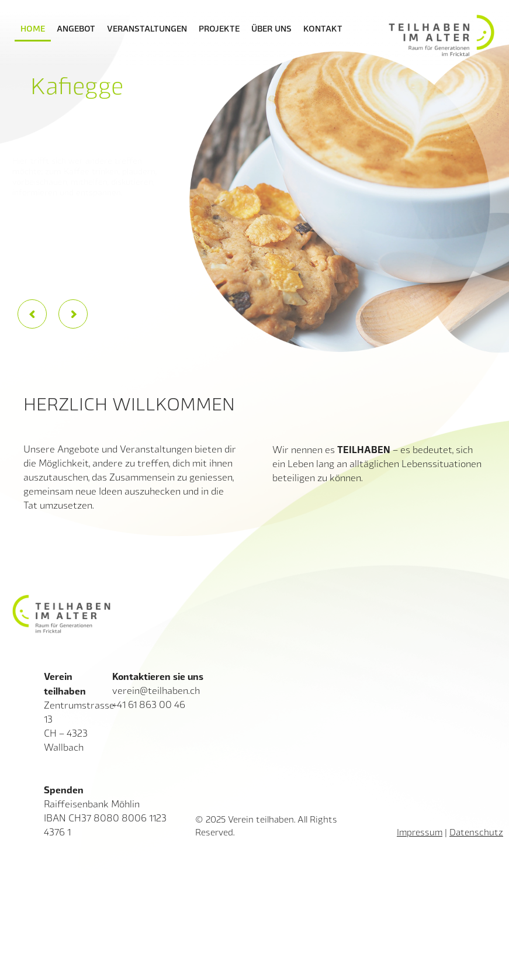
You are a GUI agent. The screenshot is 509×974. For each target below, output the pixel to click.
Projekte (219, 28)
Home (32, 28)
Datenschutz (476, 832)
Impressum (419, 832)
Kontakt (322, 28)
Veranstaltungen (147, 28)
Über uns (271, 28)
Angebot (76, 28)
